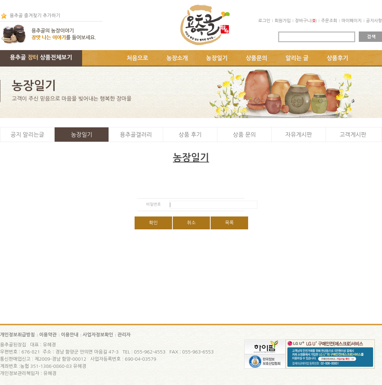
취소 (191, 222)
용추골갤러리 (136, 134)
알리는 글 (297, 58)
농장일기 (216, 58)
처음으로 (137, 58)
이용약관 (48, 334)
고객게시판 (353, 134)
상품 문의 (244, 134)
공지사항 (374, 21)
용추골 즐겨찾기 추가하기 (35, 15)
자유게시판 (298, 134)
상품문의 (256, 58)
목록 (229, 222)
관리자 (124, 334)
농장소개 (177, 58)
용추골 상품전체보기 (41, 57)
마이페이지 (351, 21)
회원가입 (283, 21)
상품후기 (337, 58)
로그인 (264, 21)
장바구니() (306, 21)
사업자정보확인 (98, 334)
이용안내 (70, 334)
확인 (153, 222)
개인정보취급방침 (17, 334)
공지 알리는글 (27, 134)
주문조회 (329, 21)
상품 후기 (190, 134)
